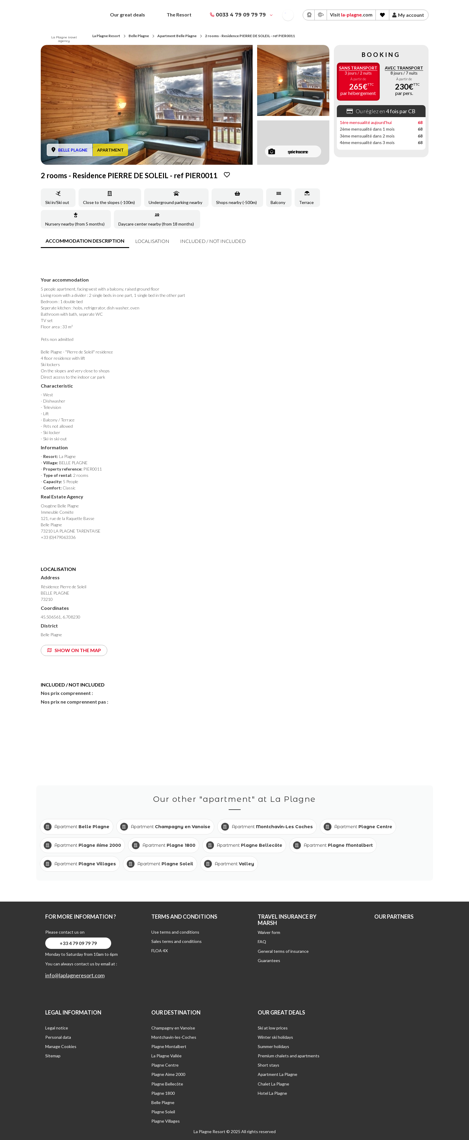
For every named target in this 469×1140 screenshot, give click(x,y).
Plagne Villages (165, 1121)
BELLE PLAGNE (73, 149)
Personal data (58, 1037)
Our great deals (127, 14)
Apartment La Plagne (277, 1074)
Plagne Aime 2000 (168, 1074)
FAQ (262, 941)
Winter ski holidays (275, 1037)
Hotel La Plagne (272, 1093)
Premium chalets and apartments (288, 1055)
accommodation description (85, 241)
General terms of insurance (283, 951)
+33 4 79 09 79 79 (78, 943)
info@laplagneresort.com (75, 975)
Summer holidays (273, 1046)
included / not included (213, 241)
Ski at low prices (273, 1027)
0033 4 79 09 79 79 (241, 15)
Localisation (152, 241)
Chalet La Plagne (273, 1083)
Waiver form (269, 932)
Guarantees (269, 960)
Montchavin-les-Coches (173, 1037)
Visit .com (351, 14)
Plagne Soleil (163, 1111)
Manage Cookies (60, 1046)
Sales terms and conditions (176, 941)
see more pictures (288, 151)
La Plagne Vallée (166, 1055)
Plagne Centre (165, 1065)
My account (408, 15)
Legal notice (56, 1027)
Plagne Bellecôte (167, 1083)
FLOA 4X (159, 950)
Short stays (268, 1065)
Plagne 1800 (163, 1093)
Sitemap (53, 1055)
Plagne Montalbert (168, 1046)
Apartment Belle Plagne (177, 36)
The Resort (179, 14)
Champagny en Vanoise (173, 1027)
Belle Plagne (139, 36)
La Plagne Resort (106, 36)
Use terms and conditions (175, 932)
